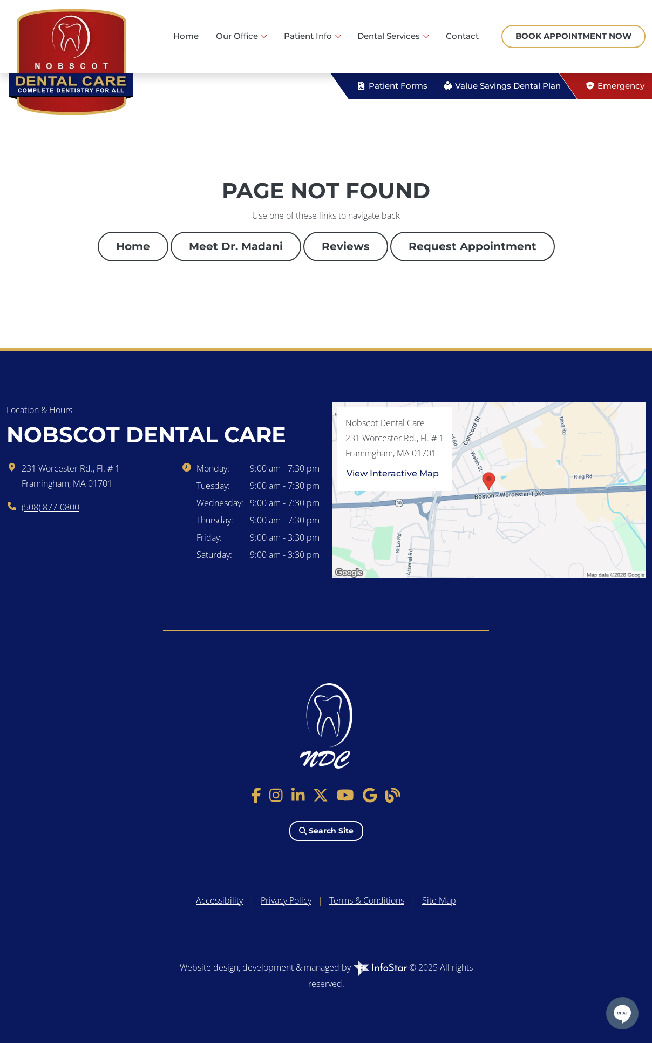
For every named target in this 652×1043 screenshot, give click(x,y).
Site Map (439, 900)
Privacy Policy (286, 900)
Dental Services (389, 36)
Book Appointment (573, 36)
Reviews (346, 246)
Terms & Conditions (366, 900)
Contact (462, 36)
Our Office (238, 36)
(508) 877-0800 (50, 507)
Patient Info (309, 36)
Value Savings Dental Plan (502, 85)
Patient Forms (391, 85)
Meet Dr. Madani (236, 246)
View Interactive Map (393, 473)
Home (186, 36)
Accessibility (219, 900)
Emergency (614, 85)
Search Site (326, 831)
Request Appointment (472, 246)
